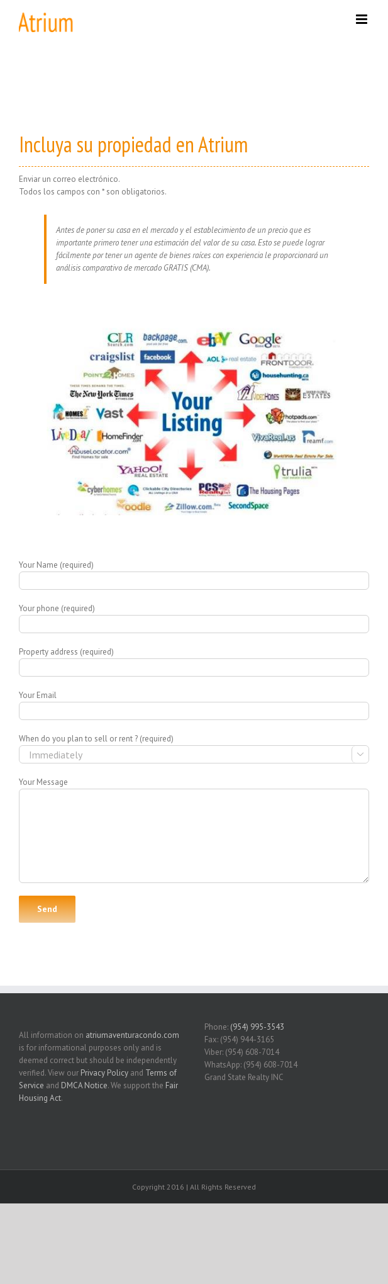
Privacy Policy (104, 1072)
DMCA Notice (84, 1085)
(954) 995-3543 (257, 1027)
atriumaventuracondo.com (132, 1035)
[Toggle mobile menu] (362, 19)
